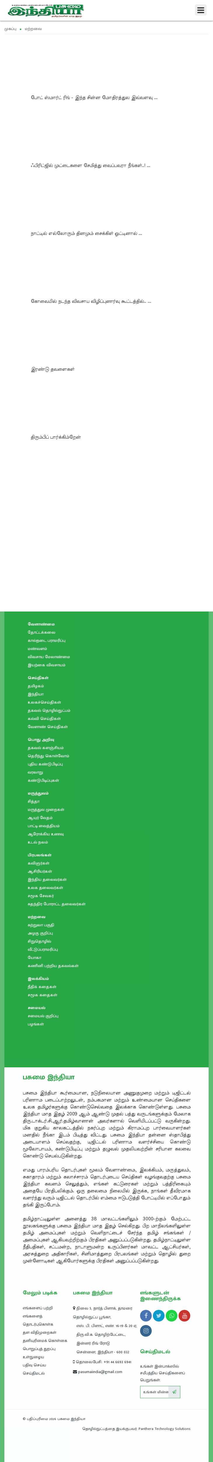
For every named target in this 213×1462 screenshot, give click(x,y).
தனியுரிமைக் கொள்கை (45, 1340)
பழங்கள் (36, 1024)
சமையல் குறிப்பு (43, 1016)
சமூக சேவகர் (41, 895)
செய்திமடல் (34, 1373)
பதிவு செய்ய (34, 1365)
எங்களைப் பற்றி (38, 1308)
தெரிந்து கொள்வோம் (48, 756)
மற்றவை (37, 916)
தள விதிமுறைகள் (39, 1332)
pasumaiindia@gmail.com (97, 1371)
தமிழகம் (36, 686)
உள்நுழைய (33, 1357)
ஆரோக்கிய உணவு (46, 834)
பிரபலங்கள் (39, 855)
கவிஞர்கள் (38, 863)
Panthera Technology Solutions (165, 1429)
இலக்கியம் (38, 978)
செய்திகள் (38, 677)
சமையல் (37, 1007)
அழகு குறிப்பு (40, 933)
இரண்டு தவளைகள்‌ (52, 369)
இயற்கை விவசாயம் (46, 665)
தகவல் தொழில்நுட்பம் (49, 710)
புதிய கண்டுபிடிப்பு (45, 764)
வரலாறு (35, 772)
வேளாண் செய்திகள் (48, 726)
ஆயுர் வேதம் (40, 817)
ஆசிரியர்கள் (40, 871)
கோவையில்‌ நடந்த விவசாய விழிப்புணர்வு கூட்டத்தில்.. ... (91, 301)
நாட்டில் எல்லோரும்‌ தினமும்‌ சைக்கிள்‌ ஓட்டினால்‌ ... (86, 233)
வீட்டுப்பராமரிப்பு (43, 949)
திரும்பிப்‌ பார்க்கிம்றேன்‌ (56, 437)
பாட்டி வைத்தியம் (44, 826)
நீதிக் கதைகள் (42, 986)
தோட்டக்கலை (41, 632)
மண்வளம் (37, 648)
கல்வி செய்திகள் (44, 718)
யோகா (34, 957)
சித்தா (33, 801)
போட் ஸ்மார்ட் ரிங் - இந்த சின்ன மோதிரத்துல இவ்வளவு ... (94, 97)
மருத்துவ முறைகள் (46, 809)
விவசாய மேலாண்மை (49, 656)
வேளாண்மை (41, 624)
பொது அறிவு (41, 739)
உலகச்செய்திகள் (44, 702)
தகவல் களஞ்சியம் (46, 747)
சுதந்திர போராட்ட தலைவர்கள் (56, 904)
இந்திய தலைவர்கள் (47, 879)
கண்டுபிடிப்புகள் (43, 780)
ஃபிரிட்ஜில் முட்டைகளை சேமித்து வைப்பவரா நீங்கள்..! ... (90, 165)
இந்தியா (35, 694)
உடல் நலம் (38, 842)
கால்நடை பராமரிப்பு (46, 640)
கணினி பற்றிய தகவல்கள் (53, 965)
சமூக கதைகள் (42, 995)
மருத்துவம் (38, 793)
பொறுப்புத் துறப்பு (39, 1348)
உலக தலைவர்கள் (45, 887)
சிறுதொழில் (39, 941)
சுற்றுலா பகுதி (41, 925)
